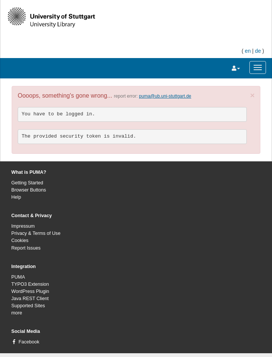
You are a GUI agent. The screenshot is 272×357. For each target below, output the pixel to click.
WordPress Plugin (30, 291)
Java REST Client (30, 298)
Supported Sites (28, 305)
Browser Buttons (28, 190)
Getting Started (27, 182)
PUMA (18, 277)
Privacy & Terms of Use (36, 233)
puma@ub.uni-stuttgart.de (165, 96)
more (16, 313)
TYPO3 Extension (30, 284)
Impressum (23, 226)
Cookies (20, 240)
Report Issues (26, 248)
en (248, 51)
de (258, 51)
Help (16, 197)
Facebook (28, 342)
